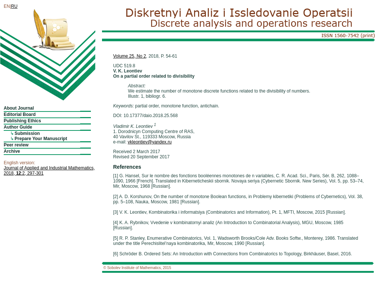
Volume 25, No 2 (129, 56)
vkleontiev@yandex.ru (149, 142)
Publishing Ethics (22, 120)
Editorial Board (20, 114)
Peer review (16, 145)
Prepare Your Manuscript (40, 138)
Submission (27, 133)
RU (14, 6)
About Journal (19, 108)
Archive (12, 151)
